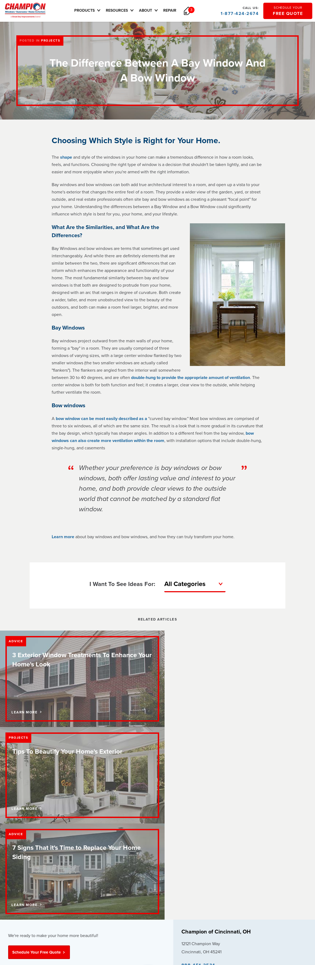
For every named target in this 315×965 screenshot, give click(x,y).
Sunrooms (126, 843)
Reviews (15, 851)
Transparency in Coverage (203, 912)
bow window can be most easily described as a (102, 418)
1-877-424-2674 (240, 10)
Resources (123, 10)
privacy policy (192, 904)
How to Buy (192, 827)
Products (91, 10)
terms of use (218, 904)
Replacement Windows (137, 835)
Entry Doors (128, 851)
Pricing (69, 843)
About (152, 10)
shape (66, 157)
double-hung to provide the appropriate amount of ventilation (190, 377)
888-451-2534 (198, 774)
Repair (173, 10)
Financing (71, 835)
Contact (14, 835)
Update (225, 788)
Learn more (63, 537)
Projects (50, 40)
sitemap (239, 904)
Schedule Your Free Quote (39, 760)
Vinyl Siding (128, 859)
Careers (14, 843)
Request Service (197, 835)
